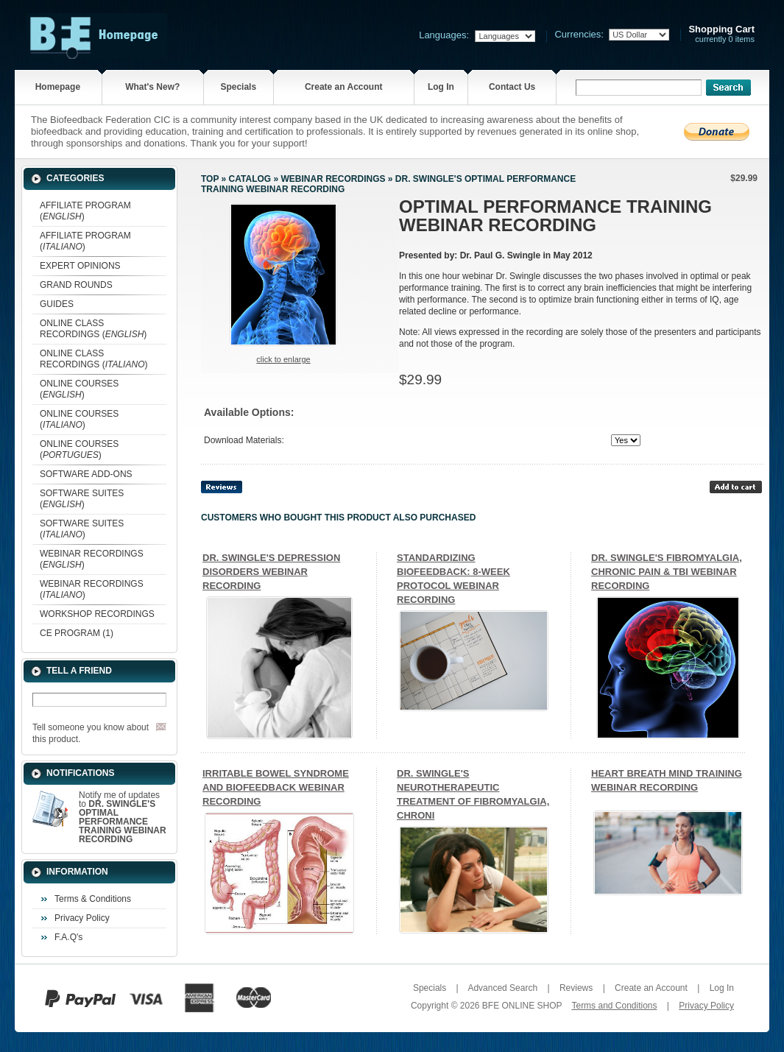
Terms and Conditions (614, 1005)
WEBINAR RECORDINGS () (92, 559)
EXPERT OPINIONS (80, 266)
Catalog (250, 179)
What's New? (152, 87)
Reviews (576, 988)
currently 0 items (721, 34)
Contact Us (512, 87)
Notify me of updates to (122, 817)
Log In (441, 87)
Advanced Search (502, 988)
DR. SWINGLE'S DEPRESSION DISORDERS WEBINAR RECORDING (271, 571)
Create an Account (344, 87)
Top (210, 179)
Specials (238, 87)
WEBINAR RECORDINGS (332, 179)
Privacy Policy (82, 918)
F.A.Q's (68, 937)
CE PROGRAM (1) (76, 633)
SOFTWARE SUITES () (82, 498)
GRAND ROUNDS (76, 285)
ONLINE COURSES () (79, 389)
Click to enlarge (283, 359)
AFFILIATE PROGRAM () (85, 211)
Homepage (57, 87)
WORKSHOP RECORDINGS (97, 614)
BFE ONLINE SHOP (522, 1005)
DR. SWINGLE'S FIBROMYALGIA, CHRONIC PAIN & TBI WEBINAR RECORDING (666, 571)
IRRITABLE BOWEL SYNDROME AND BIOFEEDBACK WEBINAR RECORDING (275, 787)
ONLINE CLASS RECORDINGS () (93, 328)
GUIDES (57, 304)
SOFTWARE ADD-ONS (86, 474)
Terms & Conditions (92, 899)
